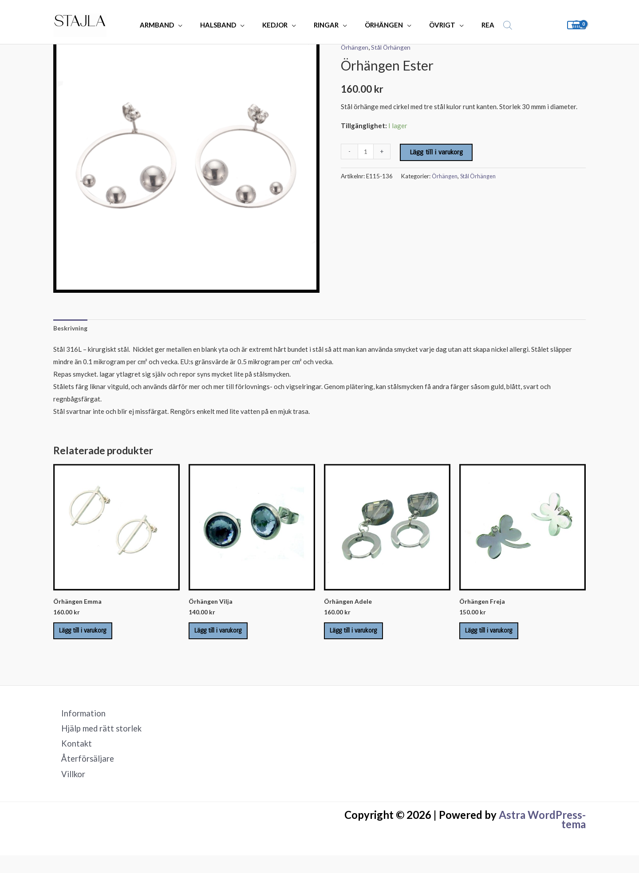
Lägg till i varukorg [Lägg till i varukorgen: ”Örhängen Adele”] (362, 637)
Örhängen (356, 47)
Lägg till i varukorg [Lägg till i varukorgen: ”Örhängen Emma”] (91, 637)
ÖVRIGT (431, 25)
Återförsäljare (81, 774)
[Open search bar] (490, 25)
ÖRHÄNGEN (378, 25)
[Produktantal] (366, 151)
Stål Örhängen (394, 47)
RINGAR (324, 25)
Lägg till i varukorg (437, 152)
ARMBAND (168, 25)
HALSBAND (225, 25)
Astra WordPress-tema (542, 837)
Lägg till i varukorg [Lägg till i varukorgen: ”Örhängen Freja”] (498, 637)
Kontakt (69, 757)
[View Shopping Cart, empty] (576, 25)
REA (472, 25)
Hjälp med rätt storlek (97, 741)
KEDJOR (277, 25)
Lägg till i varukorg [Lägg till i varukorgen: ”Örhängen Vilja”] (227, 637)
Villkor (67, 791)
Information (77, 725)
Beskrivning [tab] (71, 329)
